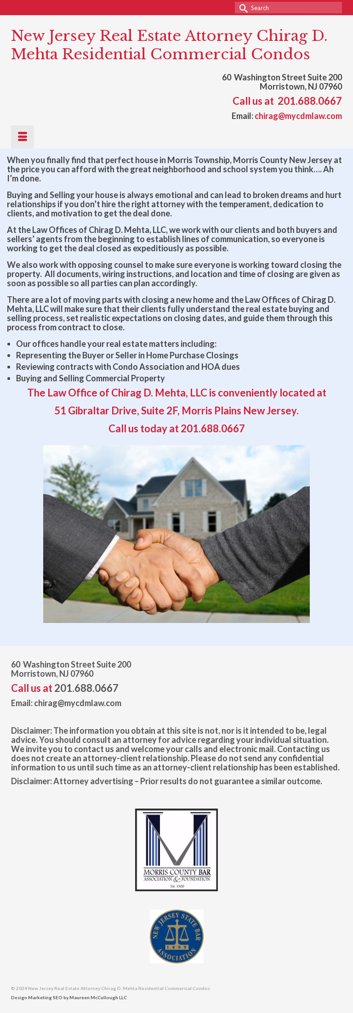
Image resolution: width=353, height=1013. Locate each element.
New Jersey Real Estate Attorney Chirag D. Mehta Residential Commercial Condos (169, 45)
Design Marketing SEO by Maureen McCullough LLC (69, 997)
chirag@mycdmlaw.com (298, 116)
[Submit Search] (242, 7)
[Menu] (22, 136)
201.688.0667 (310, 101)
